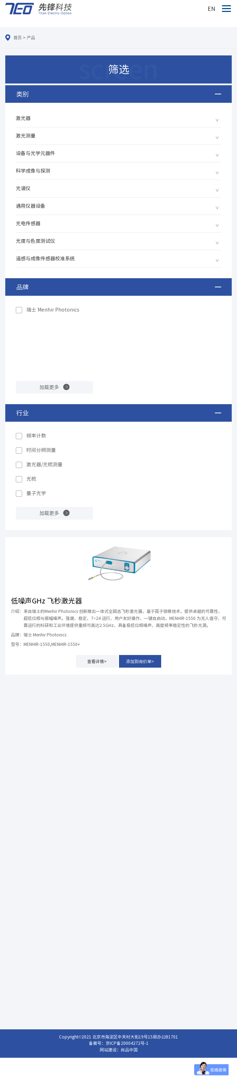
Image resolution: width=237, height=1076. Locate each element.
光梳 (31, 478)
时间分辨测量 (41, 450)
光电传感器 (28, 223)
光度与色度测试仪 (35, 241)
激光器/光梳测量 (44, 464)
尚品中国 (129, 1050)
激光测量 (25, 135)
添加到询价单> (140, 661)
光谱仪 (23, 188)
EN (211, 9)
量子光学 (36, 493)
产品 (31, 37)
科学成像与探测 (33, 170)
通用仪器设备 (30, 205)
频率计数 (36, 435)
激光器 (23, 118)
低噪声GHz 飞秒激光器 (46, 600)
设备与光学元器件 (35, 153)
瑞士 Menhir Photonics (52, 309)
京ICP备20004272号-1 (127, 1043)
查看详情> (97, 661)
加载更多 (49, 387)
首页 (17, 37)
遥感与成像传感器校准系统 (45, 258)
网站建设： (110, 1050)
